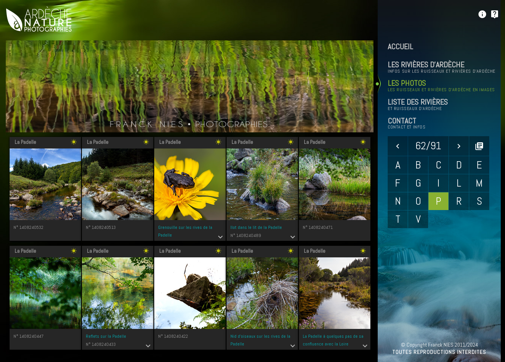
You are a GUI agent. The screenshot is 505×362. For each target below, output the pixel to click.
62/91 (428, 145)
